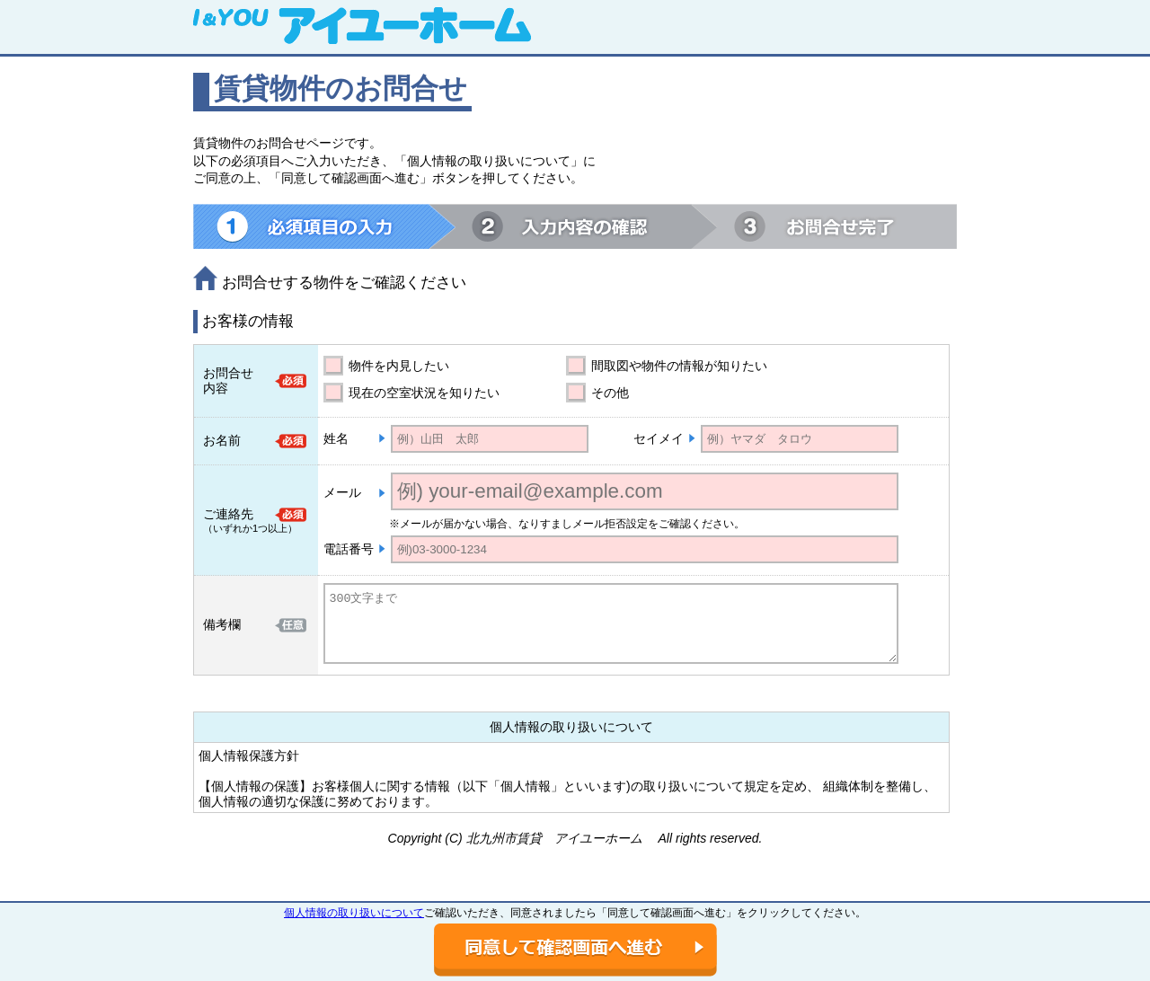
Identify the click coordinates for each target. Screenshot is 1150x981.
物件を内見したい (399, 365)
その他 (610, 392)
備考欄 (222, 624)
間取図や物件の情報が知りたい (679, 365)
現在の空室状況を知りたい (424, 392)
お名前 (222, 440)
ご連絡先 (228, 514)
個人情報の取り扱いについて (354, 912)
